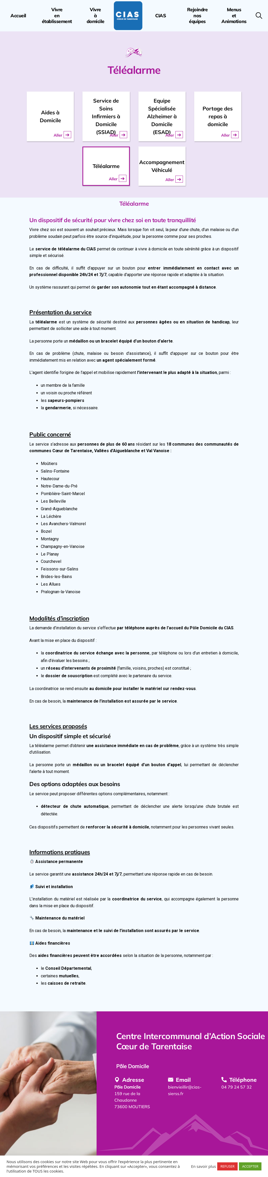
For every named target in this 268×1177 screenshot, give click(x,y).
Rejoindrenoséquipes (197, 15)
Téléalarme (106, 166)
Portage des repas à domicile (218, 116)
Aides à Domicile (50, 116)
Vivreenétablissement (57, 15)
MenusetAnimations (233, 15)
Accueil (18, 16)
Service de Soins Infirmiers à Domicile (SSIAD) (106, 116)
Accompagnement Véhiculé (162, 166)
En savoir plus (203, 1166)
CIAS (160, 16)
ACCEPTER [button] (250, 1166)
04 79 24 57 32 (236, 1087)
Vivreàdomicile (95, 15)
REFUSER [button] (227, 1166)
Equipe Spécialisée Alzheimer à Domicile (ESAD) (162, 116)
